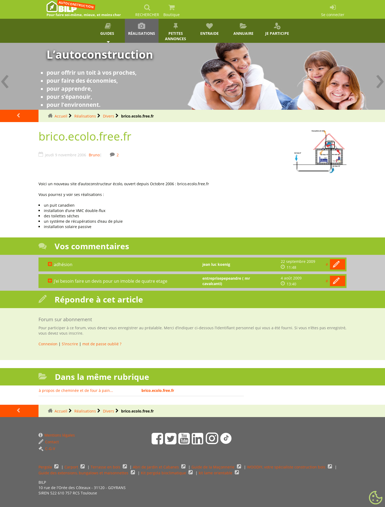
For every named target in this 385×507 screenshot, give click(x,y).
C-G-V (46, 448)
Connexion (47, 343)
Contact (48, 441)
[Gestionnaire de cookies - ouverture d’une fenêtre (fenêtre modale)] (375, 498)
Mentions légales (56, 435)
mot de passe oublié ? (101, 343)
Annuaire (243, 29)
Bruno (94, 154)
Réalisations (142, 29)
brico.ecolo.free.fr (157, 390)
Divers (108, 116)
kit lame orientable (216, 472)
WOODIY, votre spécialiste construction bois (286, 467)
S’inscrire (70, 343)
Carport (71, 467)
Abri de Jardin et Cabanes (156, 467)
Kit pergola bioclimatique (164, 472)
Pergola (45, 467)
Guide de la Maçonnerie (213, 467)
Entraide (209, 29)
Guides (108, 29)
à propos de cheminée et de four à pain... (76, 390)
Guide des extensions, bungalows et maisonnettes (83, 472)
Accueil (61, 116)
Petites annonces (175, 32)
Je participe (277, 29)
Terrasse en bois (106, 467)
